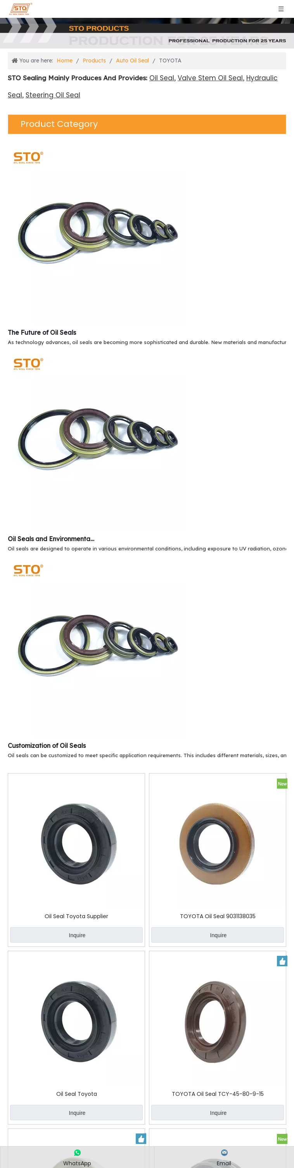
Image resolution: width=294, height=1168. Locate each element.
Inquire (53, 889)
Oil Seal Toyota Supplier (53, 869)
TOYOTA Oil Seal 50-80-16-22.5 (241, 1131)
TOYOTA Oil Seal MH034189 (146, 1000)
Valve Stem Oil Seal (210, 78)
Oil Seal (161, 78)
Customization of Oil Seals (47, 745)
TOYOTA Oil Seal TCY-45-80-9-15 (52, 1000)
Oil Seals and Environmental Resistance (51, 539)
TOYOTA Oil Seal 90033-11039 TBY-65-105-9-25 (52, 1131)
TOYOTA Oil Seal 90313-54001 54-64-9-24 (241, 1000)
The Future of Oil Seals (42, 332)
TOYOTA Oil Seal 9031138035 (147, 869)
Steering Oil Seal (53, 95)
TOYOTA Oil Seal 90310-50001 (147, 1131)
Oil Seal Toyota (241, 869)
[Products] (147, 33)
